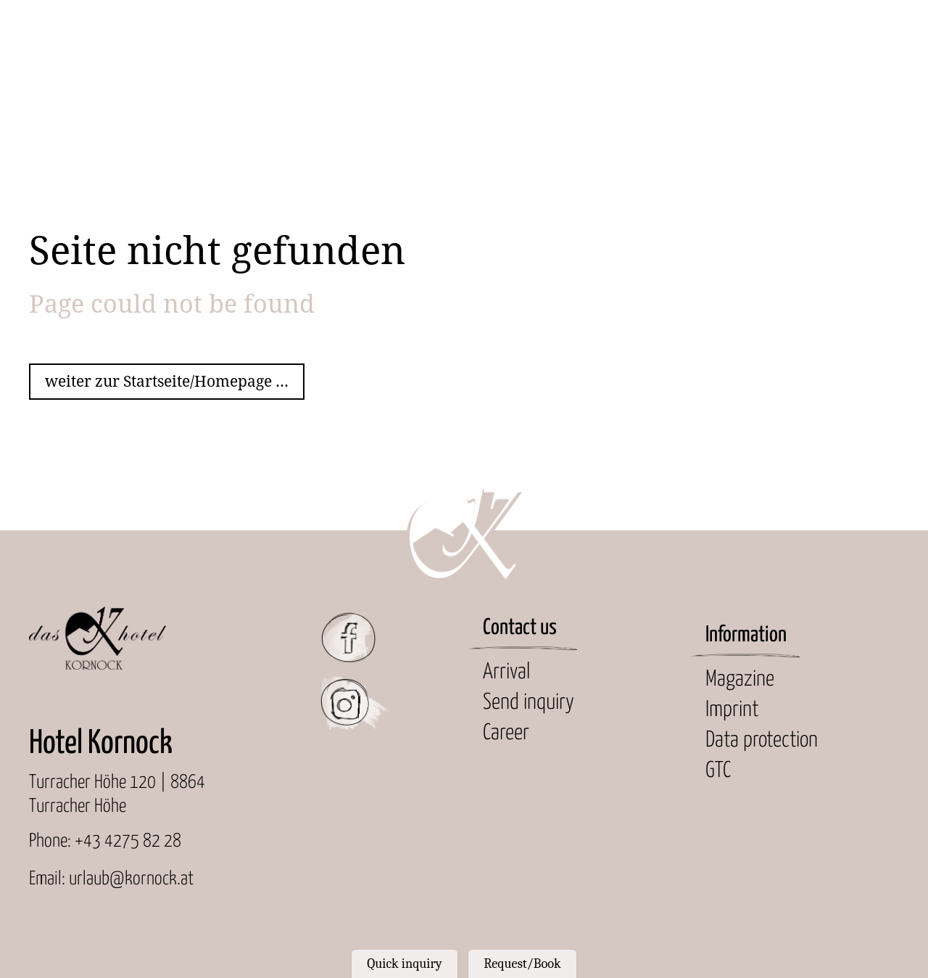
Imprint (731, 709)
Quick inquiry (404, 963)
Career (506, 733)
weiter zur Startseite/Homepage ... (167, 381)
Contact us (520, 627)
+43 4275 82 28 (128, 841)
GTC (718, 770)
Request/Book (522, 963)
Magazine (739, 679)
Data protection (761, 740)
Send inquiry (528, 702)
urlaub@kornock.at (131, 879)
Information (746, 635)
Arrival (506, 672)
